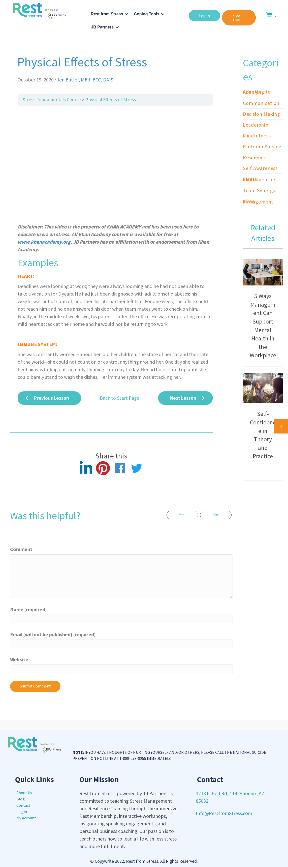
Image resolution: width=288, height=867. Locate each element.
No (215, 514)
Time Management (258, 201)
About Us (24, 792)
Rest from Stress (107, 14)
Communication (261, 103)
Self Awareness (260, 168)
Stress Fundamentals (259, 179)
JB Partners (102, 27)
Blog (20, 798)
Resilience (254, 157)
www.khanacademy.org (44, 242)
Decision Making (261, 114)
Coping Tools (146, 14)
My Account (26, 817)
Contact (23, 805)
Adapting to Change (257, 92)
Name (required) (28, 609)
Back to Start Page (119, 398)
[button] (204, 15)
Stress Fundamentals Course (52, 100)
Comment (21, 549)
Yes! (182, 514)
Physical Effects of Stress (110, 100)
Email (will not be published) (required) (53, 634)
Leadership (256, 125)
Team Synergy (259, 190)
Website (19, 659)
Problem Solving (262, 146)
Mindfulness (257, 135)
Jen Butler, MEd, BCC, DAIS (85, 79)
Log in (21, 811)
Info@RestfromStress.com (224, 813)
